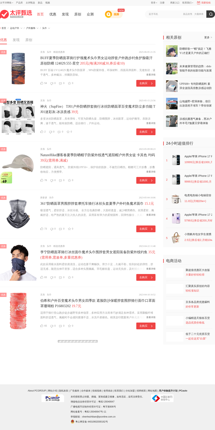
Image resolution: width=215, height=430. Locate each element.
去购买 (145, 83)
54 (43, 83)
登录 (153, 2)
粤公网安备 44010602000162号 (89, 421)
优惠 (52, 14)
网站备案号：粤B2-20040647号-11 (88, 411)
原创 (77, 14)
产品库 (19, 2)
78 (43, 180)
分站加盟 (130, 390)
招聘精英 (141, 390)
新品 (40, 2)
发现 (65, 14)
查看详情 (150, 74)
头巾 (46, 28)
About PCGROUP (37, 390)
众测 (90, 14)
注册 (162, 2)
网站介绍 (52, 390)
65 (43, 325)
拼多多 (43, 197)
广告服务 (74, 390)
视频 (47, 2)
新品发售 (187, 14)
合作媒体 (85, 390)
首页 (40, 14)
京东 (42, 52)
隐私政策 (63, 390)
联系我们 (119, 390)
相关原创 (173, 37)
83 (43, 277)
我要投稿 (206, 2)
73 (43, 228)
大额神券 (198, 14)
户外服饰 (32, 28)
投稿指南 (97, 390)
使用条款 (108, 390)
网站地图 (152, 390)
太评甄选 (30, 2)
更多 (208, 37)
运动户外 (16, 28)
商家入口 (174, 2)
